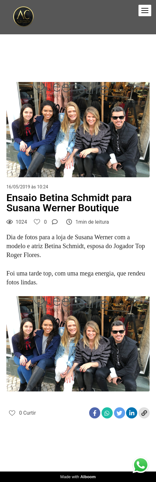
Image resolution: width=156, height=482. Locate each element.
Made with (78, 476)
